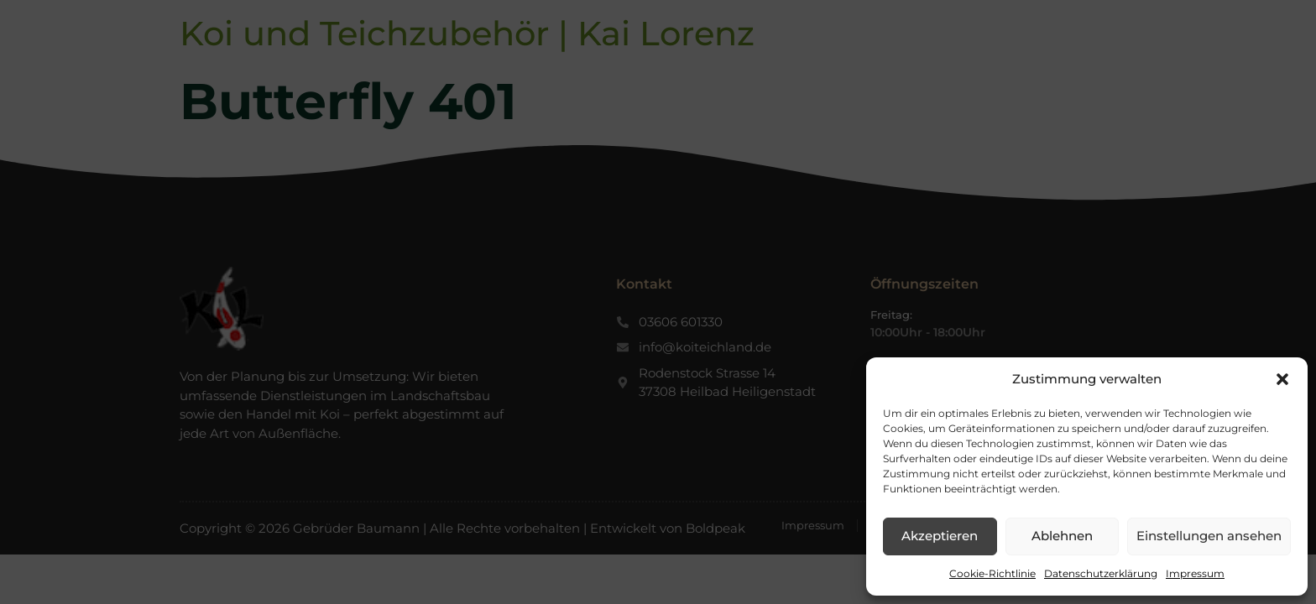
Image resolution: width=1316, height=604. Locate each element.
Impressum (1195, 573)
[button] (1282, 379)
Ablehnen (1062, 536)
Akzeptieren (939, 536)
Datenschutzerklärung (1100, 573)
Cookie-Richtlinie (992, 573)
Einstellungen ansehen (1209, 536)
